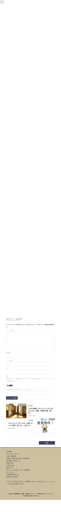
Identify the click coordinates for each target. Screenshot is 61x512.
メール (9, 361)
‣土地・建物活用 (11, 456)
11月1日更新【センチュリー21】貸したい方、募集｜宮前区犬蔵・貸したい (40, 410)
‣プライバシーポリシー (13, 454)
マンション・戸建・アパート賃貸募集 (18, 470)
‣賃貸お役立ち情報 (11, 477)
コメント (9, 331)
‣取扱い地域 (9, 463)
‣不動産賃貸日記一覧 (12, 474)
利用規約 (11, 484)
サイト (8, 368)
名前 (8, 353)
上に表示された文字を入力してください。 (18, 390)
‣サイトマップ (10, 472)
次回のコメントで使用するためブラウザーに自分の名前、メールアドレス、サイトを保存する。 (30, 380)
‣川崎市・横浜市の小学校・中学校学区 (17, 458)
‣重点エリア (9, 467)
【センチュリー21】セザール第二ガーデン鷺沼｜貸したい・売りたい (20, 424)
